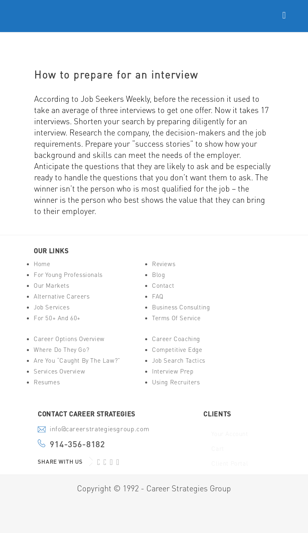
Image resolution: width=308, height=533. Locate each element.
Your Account (229, 433)
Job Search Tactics (178, 360)
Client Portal (229, 463)
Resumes (47, 382)
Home (42, 263)
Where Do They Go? (61, 349)
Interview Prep (172, 371)
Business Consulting (181, 307)
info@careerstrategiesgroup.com (99, 429)
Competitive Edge (177, 349)
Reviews (163, 263)
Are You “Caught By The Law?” (77, 360)
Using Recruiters (176, 382)
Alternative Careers (61, 296)
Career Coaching (176, 338)
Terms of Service (176, 318)
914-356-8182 (77, 444)
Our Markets (51, 285)
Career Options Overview (69, 338)
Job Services (51, 307)
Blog (158, 274)
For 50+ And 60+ (57, 318)
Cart (217, 448)
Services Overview (59, 371)
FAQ (158, 296)
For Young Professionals (68, 274)
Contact (163, 285)
